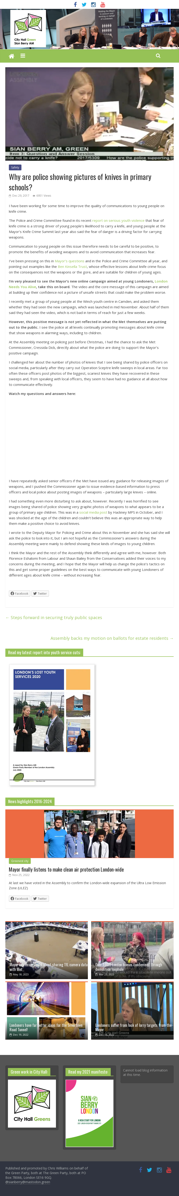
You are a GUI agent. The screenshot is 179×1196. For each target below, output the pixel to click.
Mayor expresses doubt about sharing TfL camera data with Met (49, 967)
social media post (93, 512)
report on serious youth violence (118, 220)
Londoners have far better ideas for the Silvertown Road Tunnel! (46, 1027)
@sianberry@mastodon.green (27, 1182)
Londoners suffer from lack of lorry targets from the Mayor (133, 1027)
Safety (15, 167)
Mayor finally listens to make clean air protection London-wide (66, 869)
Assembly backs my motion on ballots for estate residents (112, 638)
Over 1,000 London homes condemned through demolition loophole (128, 967)
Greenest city (19, 861)
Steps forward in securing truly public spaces (53, 617)
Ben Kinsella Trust (72, 266)
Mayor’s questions (69, 261)
